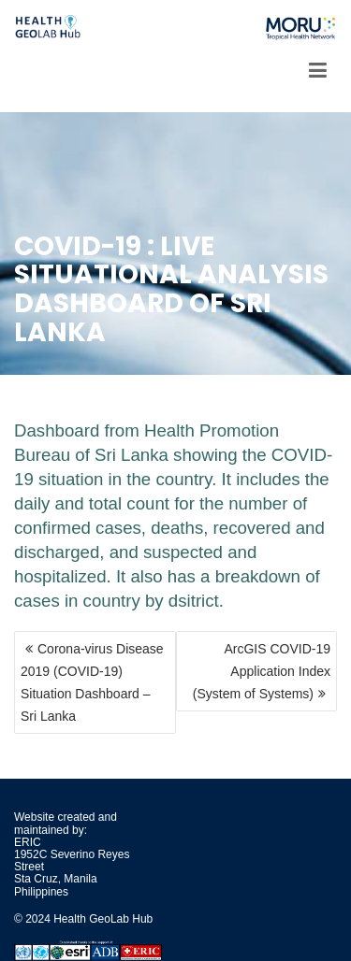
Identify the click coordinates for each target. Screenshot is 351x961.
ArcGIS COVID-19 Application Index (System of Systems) (261, 671)
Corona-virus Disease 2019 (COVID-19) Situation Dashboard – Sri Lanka (92, 682)
